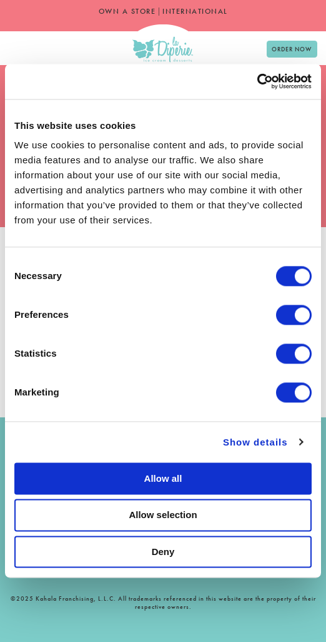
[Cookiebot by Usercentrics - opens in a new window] (257, 81)
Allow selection (163, 515)
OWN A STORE (127, 11)
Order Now (292, 49)
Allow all (163, 478)
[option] (18, 44)
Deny (163, 551)
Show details (255, 442)
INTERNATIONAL (195, 11)
